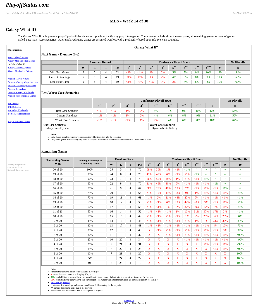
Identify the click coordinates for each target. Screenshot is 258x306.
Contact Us (129, 300)
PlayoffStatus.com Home (19, 121)
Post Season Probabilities (19, 114)
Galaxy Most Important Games (21, 61)
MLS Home (13, 103)
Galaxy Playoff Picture (51, 13)
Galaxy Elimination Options (20, 71)
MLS (14, 13)
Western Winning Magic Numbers (23, 82)
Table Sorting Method (60, 282)
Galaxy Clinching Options (19, 67)
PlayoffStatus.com (27, 4)
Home (8, 13)
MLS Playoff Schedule (18, 110)
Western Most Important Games (22, 96)
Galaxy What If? (70, 13)
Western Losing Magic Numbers (22, 85)
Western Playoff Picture (29, 13)
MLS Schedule (14, 107)
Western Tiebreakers (17, 89)
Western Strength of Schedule (21, 92)
